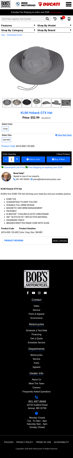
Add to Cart (33, 159)
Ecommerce (36, 318)
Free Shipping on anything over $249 (43, 167)
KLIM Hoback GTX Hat (14, 35)
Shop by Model (54, 25)
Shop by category (18, 30)
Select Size (37, 135)
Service (36, 310)
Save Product (63, 154)
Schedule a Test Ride (36, 330)
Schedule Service (36, 342)
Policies (8, 442)
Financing (36, 334)
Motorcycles (36, 355)
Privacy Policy (24, 442)
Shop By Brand (54, 30)
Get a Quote (36, 338)
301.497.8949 (37, 401)
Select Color (7, 124)
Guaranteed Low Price (13, 167)
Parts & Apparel (36, 314)
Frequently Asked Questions (36, 391)
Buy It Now (58, 159)
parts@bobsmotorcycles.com (46, 179)
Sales (36, 306)
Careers (36, 387)
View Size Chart (63, 135)
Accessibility (61, 442)
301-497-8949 (21, 179)
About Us (36, 379)
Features (18, 25)
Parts (36, 363)
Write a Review (60, 241)
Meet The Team (36, 383)
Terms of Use (43, 442)
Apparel (36, 367)
